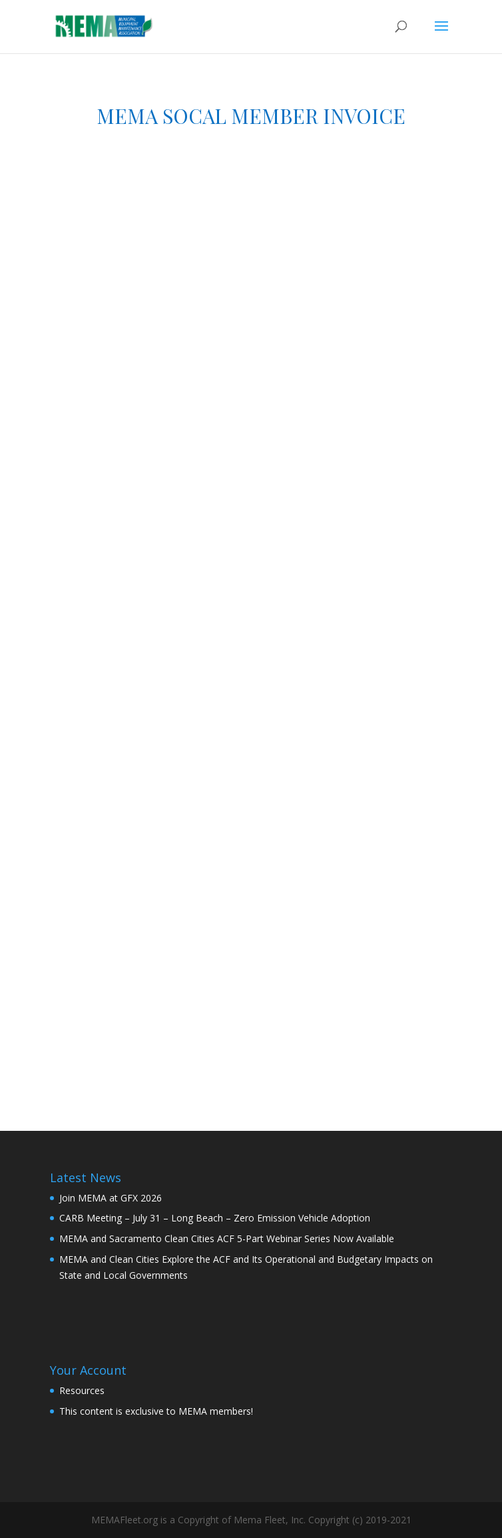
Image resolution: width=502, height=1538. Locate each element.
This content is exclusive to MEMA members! (156, 1411)
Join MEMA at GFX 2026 (110, 1197)
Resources (82, 1390)
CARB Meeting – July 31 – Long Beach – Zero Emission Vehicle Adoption (214, 1217)
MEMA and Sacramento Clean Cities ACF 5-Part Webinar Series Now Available (226, 1238)
